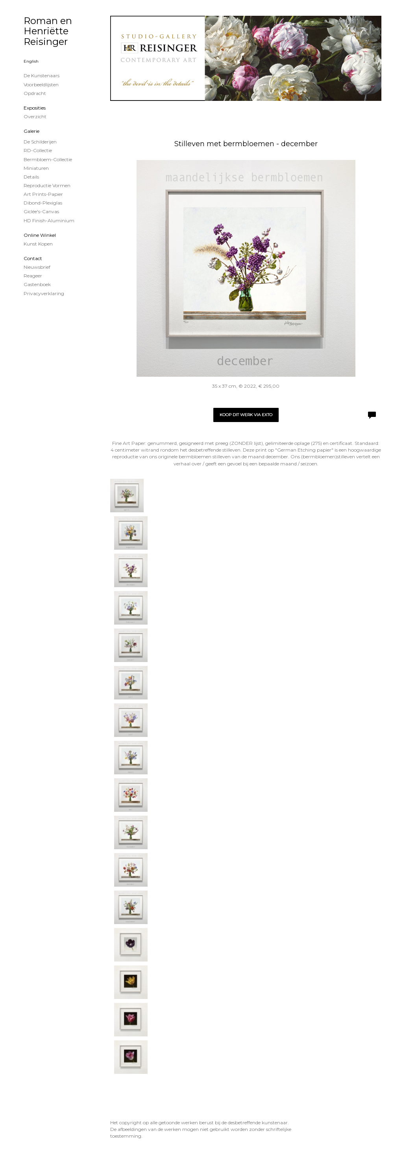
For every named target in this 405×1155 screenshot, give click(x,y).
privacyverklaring (44, 293)
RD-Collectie (38, 150)
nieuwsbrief (37, 267)
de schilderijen (40, 142)
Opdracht (35, 93)
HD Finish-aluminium (49, 220)
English (31, 61)
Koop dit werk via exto (246, 414)
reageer (33, 276)
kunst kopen (38, 244)
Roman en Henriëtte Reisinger (48, 31)
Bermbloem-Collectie (48, 159)
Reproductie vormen (47, 185)
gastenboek (37, 284)
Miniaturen (36, 168)
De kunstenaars (41, 75)
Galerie (31, 131)
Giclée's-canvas (41, 211)
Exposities (35, 108)
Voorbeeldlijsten (41, 84)
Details (31, 177)
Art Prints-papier (43, 194)
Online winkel (40, 235)
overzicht (35, 116)
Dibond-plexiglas (43, 203)
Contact (33, 258)
